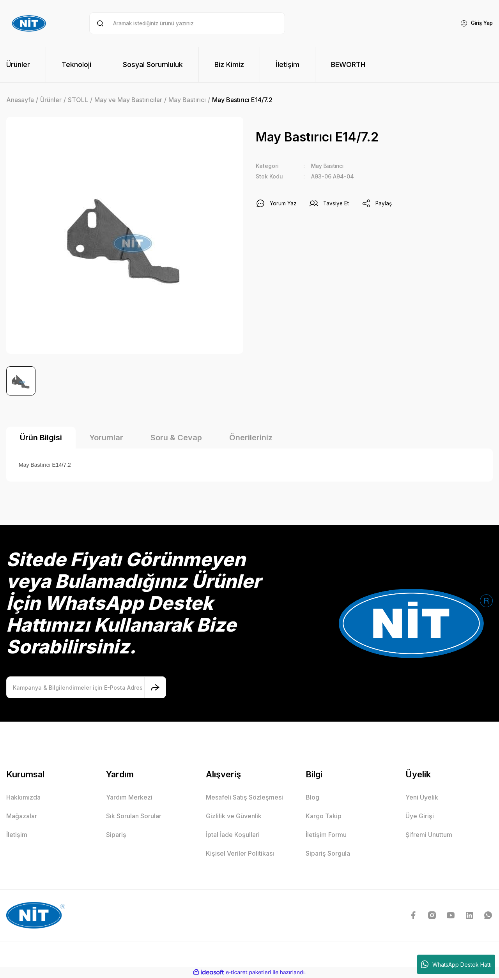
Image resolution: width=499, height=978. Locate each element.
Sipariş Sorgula (328, 853)
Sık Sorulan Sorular (133, 816)
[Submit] (155, 687)
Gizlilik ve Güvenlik (234, 816)
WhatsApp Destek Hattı (456, 964)
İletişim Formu (326, 835)
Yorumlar (106, 437)
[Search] (187, 23)
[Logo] (30, 23)
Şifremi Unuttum (428, 835)
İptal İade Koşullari (233, 835)
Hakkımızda (23, 797)
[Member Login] (475, 23)
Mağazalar (21, 816)
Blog (312, 797)
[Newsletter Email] (86, 687)
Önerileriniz (251, 437)
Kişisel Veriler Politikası (240, 853)
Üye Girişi (419, 816)
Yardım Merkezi (129, 797)
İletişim (16, 835)
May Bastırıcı (328, 165)
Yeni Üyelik (421, 797)
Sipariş (116, 835)
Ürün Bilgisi (41, 437)
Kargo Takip (324, 816)
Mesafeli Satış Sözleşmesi (244, 797)
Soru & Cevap (176, 437)
